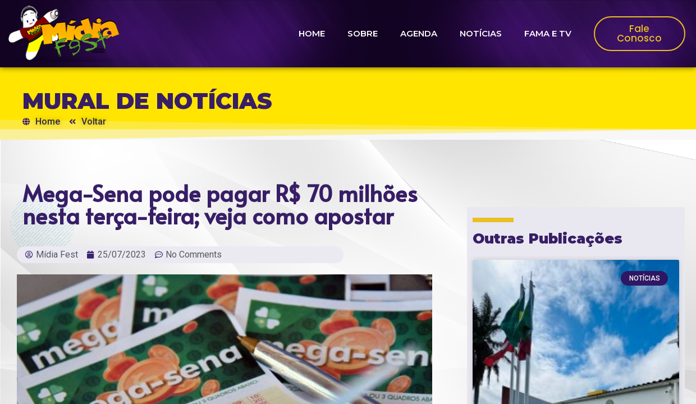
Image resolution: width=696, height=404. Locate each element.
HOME (312, 33)
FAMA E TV (547, 33)
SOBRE (362, 33)
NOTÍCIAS (481, 33)
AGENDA (418, 33)
